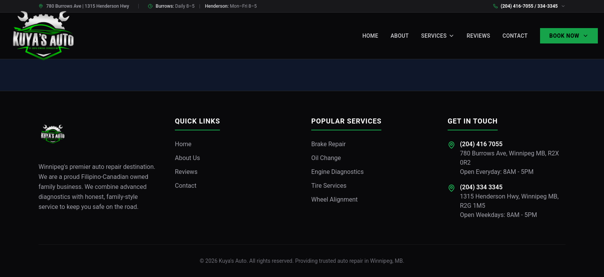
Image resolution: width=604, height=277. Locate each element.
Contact (515, 36)
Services (437, 36)
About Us (187, 158)
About (400, 36)
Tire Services (328, 185)
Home (370, 36)
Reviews (478, 36)
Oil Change (326, 158)
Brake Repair (328, 144)
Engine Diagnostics (337, 171)
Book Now (569, 36)
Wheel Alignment (334, 199)
